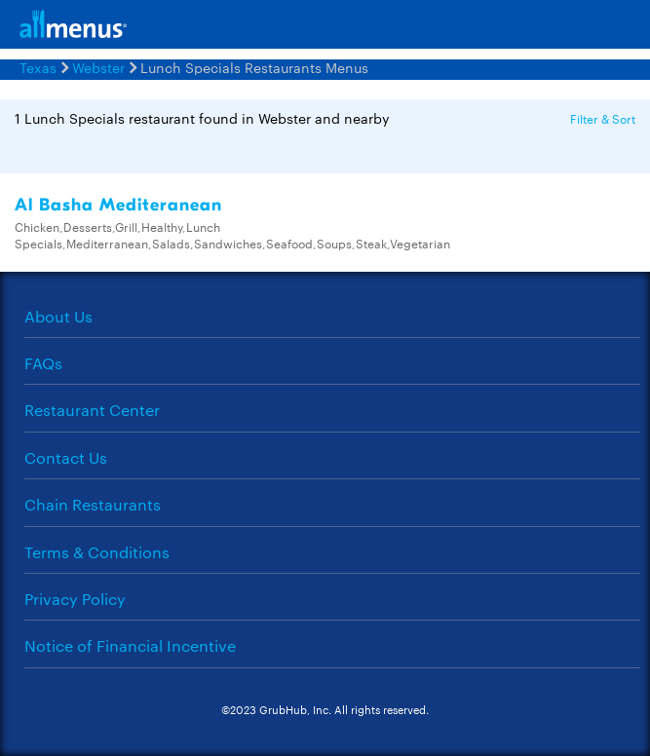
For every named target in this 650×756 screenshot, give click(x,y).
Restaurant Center (92, 409)
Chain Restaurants (92, 504)
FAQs (43, 363)
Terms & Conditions (97, 552)
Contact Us (65, 457)
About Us (58, 316)
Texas (38, 67)
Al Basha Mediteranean (118, 205)
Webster (98, 67)
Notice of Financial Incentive (130, 645)
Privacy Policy (75, 598)
